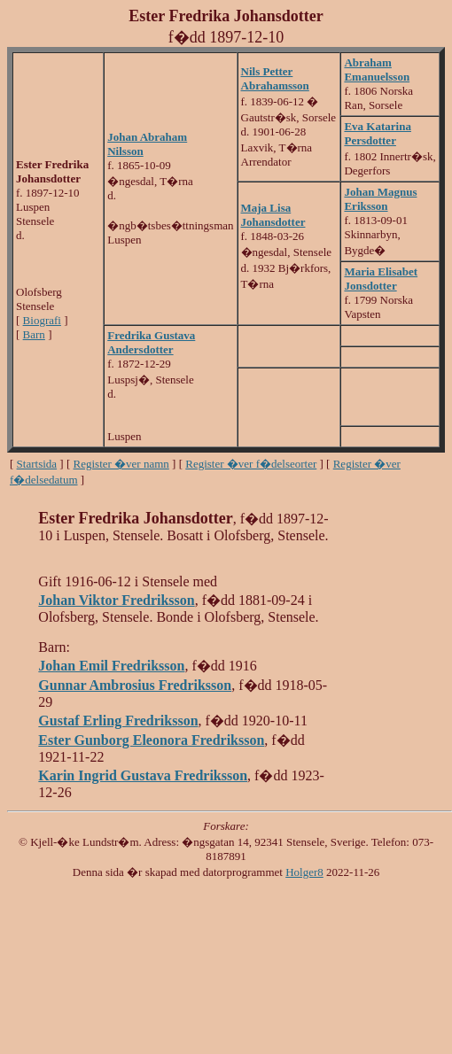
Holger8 (304, 872)
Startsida (37, 463)
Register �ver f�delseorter (250, 463)
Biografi (42, 320)
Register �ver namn (121, 463)
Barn (34, 334)
